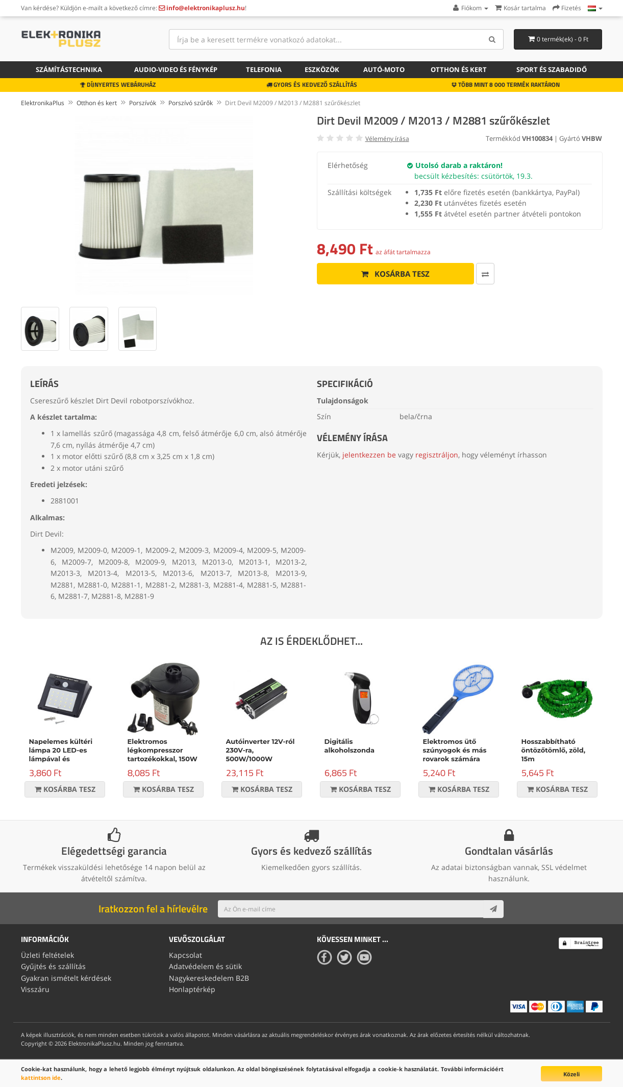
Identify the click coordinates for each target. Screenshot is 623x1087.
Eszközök (322, 69)
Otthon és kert (459, 69)
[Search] (492, 39)
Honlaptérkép (192, 989)
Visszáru (35, 989)
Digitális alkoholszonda (350, 745)
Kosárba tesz (395, 274)
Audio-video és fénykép (175, 69)
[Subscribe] (493, 908)
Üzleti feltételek (47, 955)
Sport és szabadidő (551, 69)
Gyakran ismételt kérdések (66, 978)
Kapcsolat (185, 955)
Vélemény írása (387, 138)
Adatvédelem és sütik (205, 966)
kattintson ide (41, 1077)
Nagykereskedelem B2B (209, 978)
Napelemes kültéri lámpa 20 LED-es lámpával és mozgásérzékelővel (62, 754)
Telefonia (264, 69)
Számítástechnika (69, 69)
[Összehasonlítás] (485, 273)
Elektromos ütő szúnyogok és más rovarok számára (455, 750)
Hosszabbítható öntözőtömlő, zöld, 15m (553, 750)
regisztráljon (436, 455)
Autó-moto (384, 69)
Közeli (571, 1074)
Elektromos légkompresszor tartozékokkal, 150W (162, 750)
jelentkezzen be (369, 455)
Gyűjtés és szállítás (53, 966)
